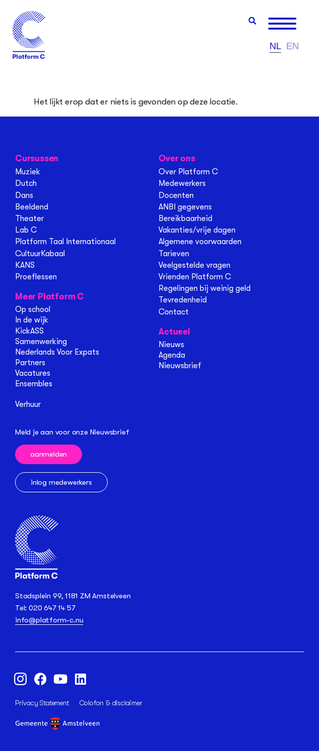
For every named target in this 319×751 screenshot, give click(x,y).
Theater (29, 218)
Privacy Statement (42, 703)
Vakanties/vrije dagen (196, 230)
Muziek (27, 171)
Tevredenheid (182, 299)
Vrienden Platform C (194, 276)
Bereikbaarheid (185, 218)
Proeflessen (36, 276)
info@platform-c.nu (49, 619)
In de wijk (31, 320)
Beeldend (31, 206)
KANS (25, 265)
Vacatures (32, 373)
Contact (173, 311)
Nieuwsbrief (179, 365)
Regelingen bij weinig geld (204, 288)
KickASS (29, 331)
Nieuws (171, 344)
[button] (252, 21)
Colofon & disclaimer (110, 703)
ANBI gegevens (185, 206)
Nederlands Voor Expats (57, 352)
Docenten (176, 195)
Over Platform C (188, 171)
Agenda (171, 355)
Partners (30, 362)
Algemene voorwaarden (200, 241)
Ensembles (33, 383)
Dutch (26, 183)
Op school (32, 309)
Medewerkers (182, 183)
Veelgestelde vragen (194, 265)
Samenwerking (41, 341)
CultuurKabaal (40, 253)
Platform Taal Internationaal (65, 241)
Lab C (26, 230)
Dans (24, 195)
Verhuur (28, 404)
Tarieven (173, 253)
